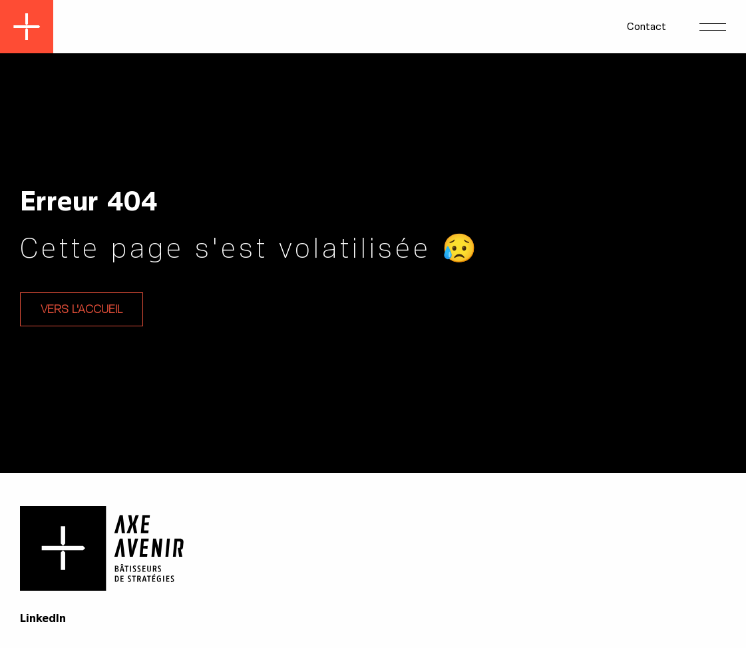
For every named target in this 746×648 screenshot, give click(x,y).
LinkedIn (43, 619)
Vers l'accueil (81, 310)
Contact (646, 26)
